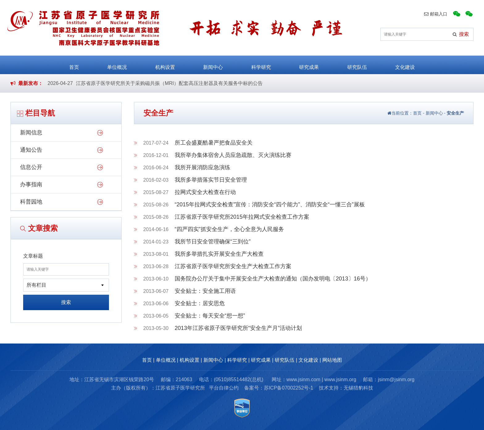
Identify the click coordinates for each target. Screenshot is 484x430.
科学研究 (261, 64)
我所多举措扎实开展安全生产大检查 (219, 254)
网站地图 (332, 360)
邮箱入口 (435, 13)
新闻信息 (31, 132)
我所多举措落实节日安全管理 (211, 180)
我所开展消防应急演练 (202, 167)
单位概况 (117, 64)
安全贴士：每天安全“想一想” (210, 316)
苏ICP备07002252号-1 (288, 387)
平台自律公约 (224, 387)
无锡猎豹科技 (358, 387)
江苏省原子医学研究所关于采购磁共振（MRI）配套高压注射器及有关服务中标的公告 (169, 83)
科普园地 (31, 202)
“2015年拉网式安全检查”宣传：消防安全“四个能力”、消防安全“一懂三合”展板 (270, 204)
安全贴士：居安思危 (200, 303)
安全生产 (455, 113)
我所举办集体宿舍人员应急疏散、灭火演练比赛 (233, 155)
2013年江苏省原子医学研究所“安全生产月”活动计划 (238, 328)
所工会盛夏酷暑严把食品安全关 (213, 143)
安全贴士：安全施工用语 (205, 291)
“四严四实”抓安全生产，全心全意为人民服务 (229, 229)
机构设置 (165, 64)
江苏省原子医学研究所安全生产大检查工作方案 (233, 266)
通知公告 (31, 150)
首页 (74, 64)
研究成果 (309, 64)
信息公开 (31, 167)
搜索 (66, 302)
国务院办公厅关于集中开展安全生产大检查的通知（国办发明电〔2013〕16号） (273, 279)
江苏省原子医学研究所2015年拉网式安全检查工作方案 (242, 217)
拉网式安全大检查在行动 (205, 192)
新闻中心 (213, 64)
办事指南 (31, 184)
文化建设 (405, 64)
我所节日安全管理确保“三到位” (213, 241)
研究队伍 (357, 64)
